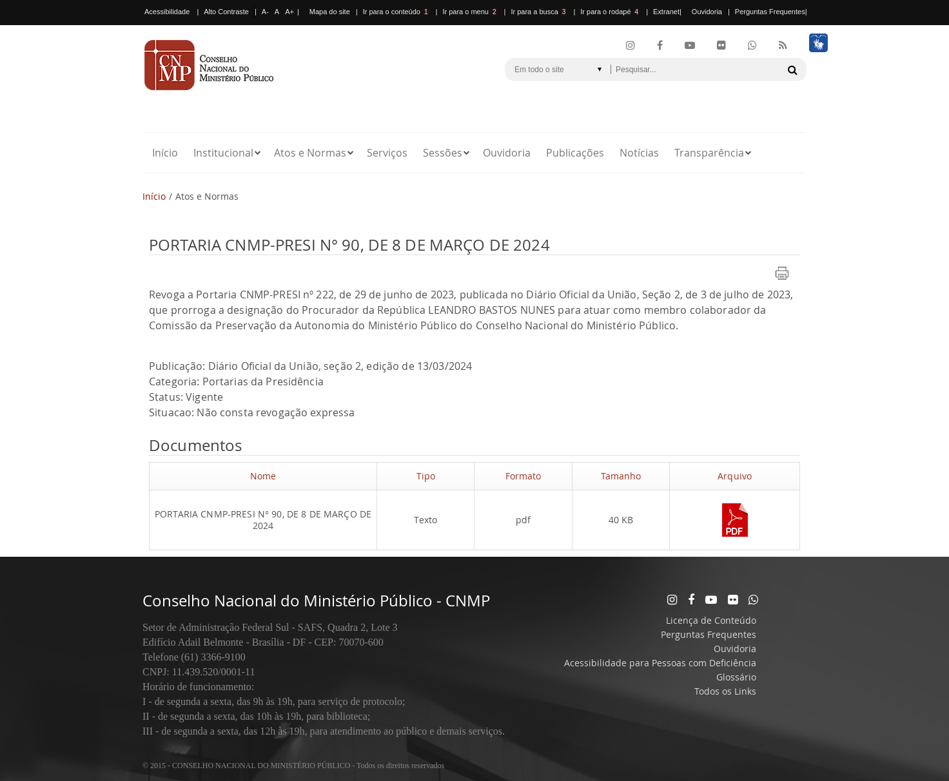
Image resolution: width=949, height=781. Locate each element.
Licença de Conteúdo (711, 620)
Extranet (666, 11)
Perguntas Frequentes (770, 11)
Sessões (442, 153)
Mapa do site (329, 11)
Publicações (575, 153)
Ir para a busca (539, 11)
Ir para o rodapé (610, 11)
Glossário (736, 677)
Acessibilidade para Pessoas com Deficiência (660, 663)
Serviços (387, 153)
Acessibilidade (167, 11)
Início (165, 153)
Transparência (709, 153)
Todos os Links (725, 691)
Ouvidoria (707, 11)
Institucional (223, 153)
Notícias (639, 153)
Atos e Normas (310, 153)
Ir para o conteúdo (396, 11)
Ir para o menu (470, 11)
